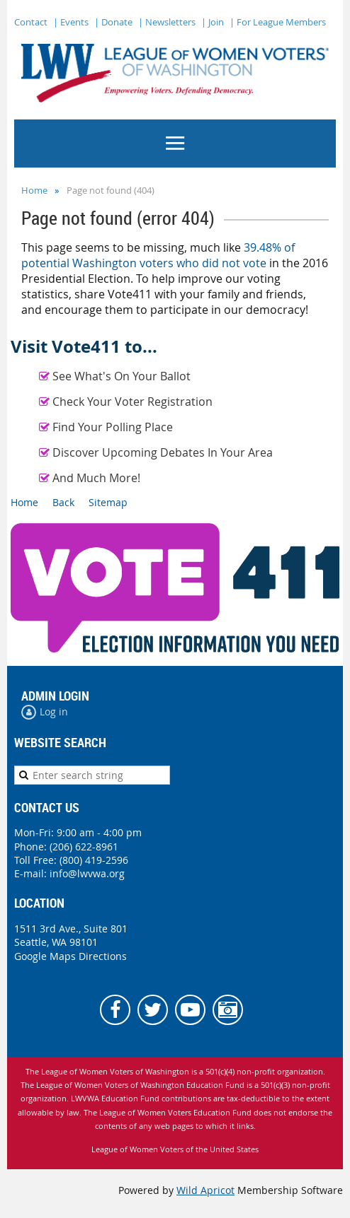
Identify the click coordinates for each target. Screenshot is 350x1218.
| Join (212, 22)
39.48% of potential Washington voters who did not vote (158, 255)
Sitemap (108, 502)
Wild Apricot (205, 1190)
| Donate (113, 22)
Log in (54, 711)
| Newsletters (167, 22)
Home (34, 190)
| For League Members (278, 22)
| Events (71, 22)
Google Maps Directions (70, 956)
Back (63, 502)
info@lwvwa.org (87, 873)
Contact (30, 22)
